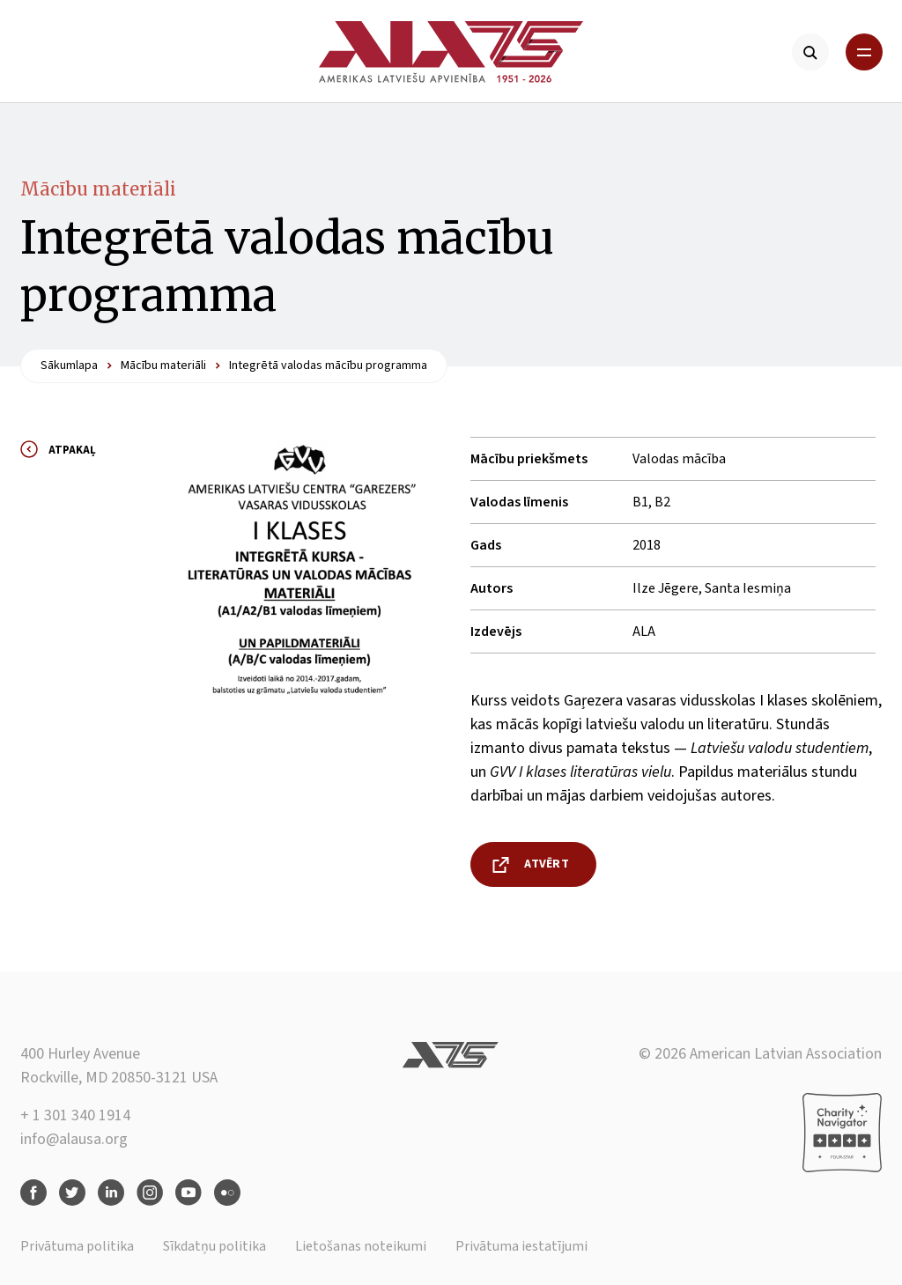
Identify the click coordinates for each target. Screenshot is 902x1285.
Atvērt (546, 864)
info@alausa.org (74, 1139)
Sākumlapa (69, 365)
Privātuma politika (77, 1246)
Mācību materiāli (98, 189)
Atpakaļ (72, 450)
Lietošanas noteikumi (360, 1246)
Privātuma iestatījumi (521, 1246)
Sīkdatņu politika (214, 1246)
